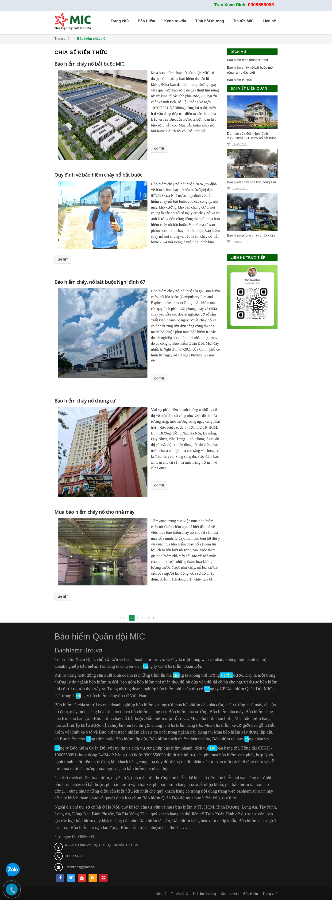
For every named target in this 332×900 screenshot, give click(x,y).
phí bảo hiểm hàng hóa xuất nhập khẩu (188, 784)
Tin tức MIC (179, 894)
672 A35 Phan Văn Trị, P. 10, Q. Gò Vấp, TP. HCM (102, 845)
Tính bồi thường (204, 894)
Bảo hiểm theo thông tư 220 (247, 60)
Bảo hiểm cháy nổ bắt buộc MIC (89, 64)
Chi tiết (159, 148)
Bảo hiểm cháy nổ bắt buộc (119, 718)
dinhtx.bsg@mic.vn (81, 867)
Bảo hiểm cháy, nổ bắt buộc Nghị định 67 (99, 282)
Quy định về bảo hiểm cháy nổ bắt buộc (98, 175)
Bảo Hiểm (250, 894)
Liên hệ (160, 894)
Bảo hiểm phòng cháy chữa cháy (251, 235)
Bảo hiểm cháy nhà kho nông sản (251, 182)
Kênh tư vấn (230, 894)
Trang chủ (61, 38)
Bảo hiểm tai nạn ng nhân (237, 739)
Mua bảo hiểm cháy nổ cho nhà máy (94, 512)
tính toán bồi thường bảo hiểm (159, 777)
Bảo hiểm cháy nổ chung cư (84, 401)
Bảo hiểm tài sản (239, 80)
